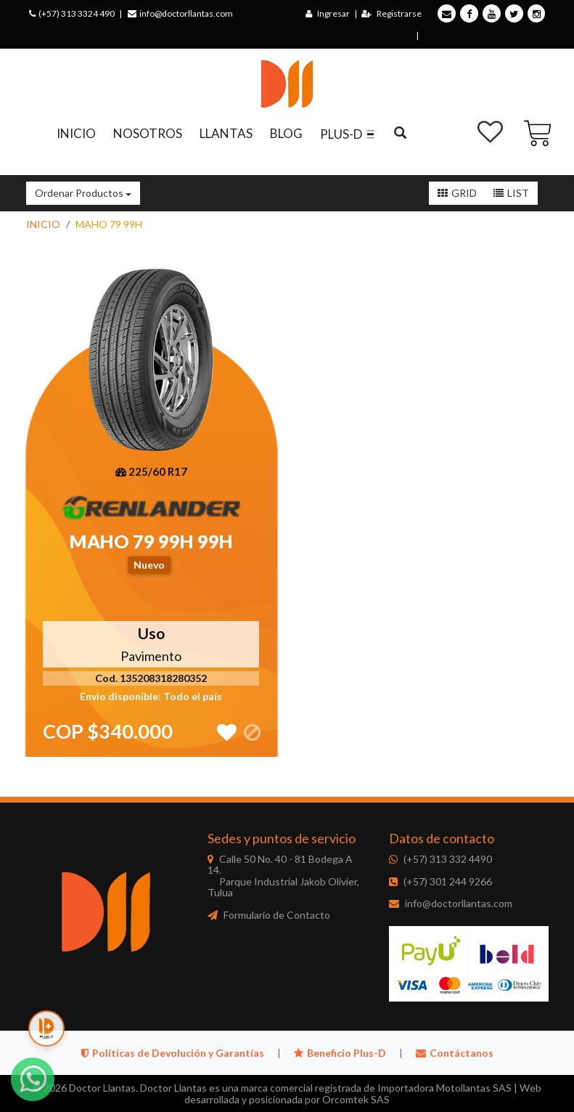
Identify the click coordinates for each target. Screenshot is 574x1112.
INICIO (76, 133)
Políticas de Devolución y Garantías (173, 1053)
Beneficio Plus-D (341, 1053)
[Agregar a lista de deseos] (227, 725)
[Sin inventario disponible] (252, 725)
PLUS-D (348, 134)
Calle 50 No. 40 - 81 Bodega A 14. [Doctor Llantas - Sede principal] (283, 875)
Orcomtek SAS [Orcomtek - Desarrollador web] (356, 1099)
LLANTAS (226, 133)
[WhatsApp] (32, 1079)
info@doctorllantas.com (180, 13)
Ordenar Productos (83, 193)
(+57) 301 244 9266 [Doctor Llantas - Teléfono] (447, 881)
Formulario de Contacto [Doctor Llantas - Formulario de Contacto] (277, 915)
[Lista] (511, 193)
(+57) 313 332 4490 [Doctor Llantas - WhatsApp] (447, 859)
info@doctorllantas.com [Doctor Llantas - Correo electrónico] (458, 903)
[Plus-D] (46, 1028)
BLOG (286, 133)
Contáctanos (454, 1053)
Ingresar (328, 13)
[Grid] (457, 193)
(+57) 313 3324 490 (72, 13)
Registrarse (391, 13)
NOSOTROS (147, 133)
